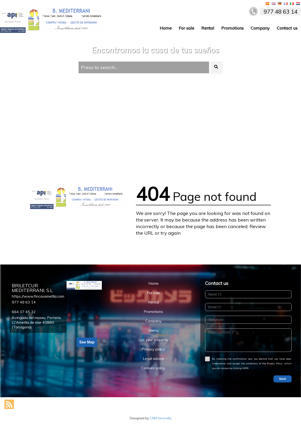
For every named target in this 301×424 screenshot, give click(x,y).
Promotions (232, 28)
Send (282, 379)
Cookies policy (153, 368)
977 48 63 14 (24, 302)
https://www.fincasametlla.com (38, 296)
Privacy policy (153, 349)
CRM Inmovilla (160, 418)
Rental (207, 28)
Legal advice (153, 358)
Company (260, 28)
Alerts (153, 330)
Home (166, 28)
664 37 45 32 (24, 311)
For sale (186, 28)
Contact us (287, 28)
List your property (153, 339)
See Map (87, 342)
